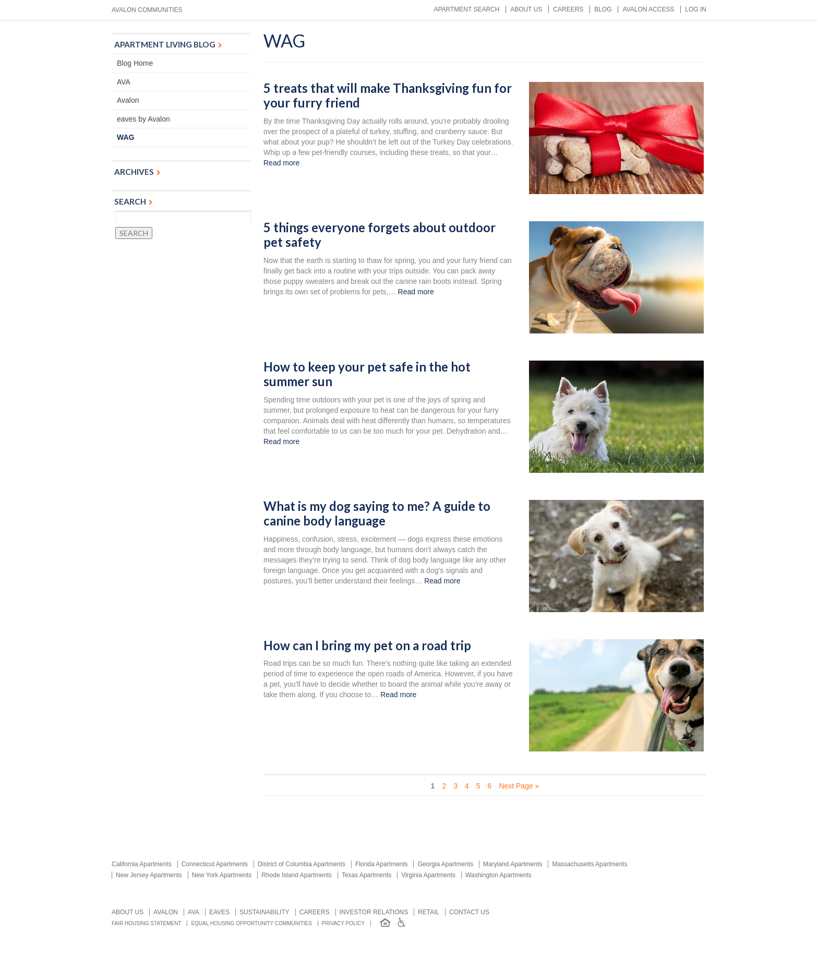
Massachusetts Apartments (589, 864)
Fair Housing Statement (147, 923)
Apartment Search (466, 9)
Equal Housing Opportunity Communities (251, 923)
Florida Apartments (381, 864)
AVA (123, 82)
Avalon (128, 100)
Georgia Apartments (445, 864)
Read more (281, 163)
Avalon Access (648, 9)
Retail (428, 912)
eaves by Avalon (143, 119)
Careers (568, 9)
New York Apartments (222, 875)
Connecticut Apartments (215, 864)
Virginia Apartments (428, 875)
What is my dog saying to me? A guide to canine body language (376, 514)
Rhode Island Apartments (296, 875)
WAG (125, 137)
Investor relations (374, 912)
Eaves (219, 912)
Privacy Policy (343, 923)
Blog (602, 9)
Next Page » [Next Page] (519, 786)
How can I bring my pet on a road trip (367, 645)
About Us (526, 9)
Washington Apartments (498, 875)
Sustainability (264, 912)
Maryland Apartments (512, 864)
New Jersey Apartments (149, 875)
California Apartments (142, 864)
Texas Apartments (366, 875)
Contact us (469, 912)
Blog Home (135, 63)
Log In (695, 9)
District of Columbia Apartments (301, 864)
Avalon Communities (147, 10)
